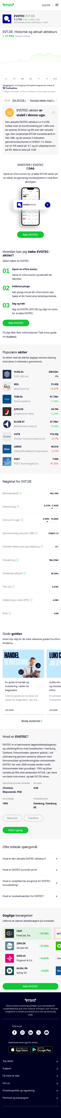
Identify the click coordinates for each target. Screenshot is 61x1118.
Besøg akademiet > (31, 720)
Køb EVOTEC (30, 234)
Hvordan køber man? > (42, 100)
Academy (11, 336)
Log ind (46, 4)
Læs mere (9, 710)
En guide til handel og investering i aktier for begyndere (17, 686)
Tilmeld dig (7, 85)
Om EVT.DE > (19, 100)
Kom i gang (15, 830)
